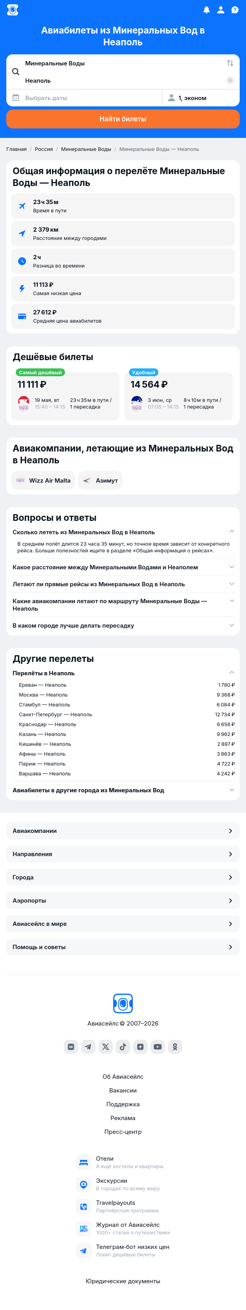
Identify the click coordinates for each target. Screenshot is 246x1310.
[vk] (71, 1047)
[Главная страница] (12, 10)
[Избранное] (206, 10)
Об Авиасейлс (123, 1076)
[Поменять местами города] (230, 63)
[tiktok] (123, 1047)
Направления (123, 854)
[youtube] (157, 1047)
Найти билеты (123, 119)
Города (123, 877)
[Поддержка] (235, 10)
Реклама (122, 1118)
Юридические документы (123, 1281)
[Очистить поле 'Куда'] (230, 80)
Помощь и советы (123, 947)
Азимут (100, 480)
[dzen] (140, 1047)
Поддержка (123, 1104)
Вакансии (123, 1090)
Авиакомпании (123, 830)
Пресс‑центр (123, 1131)
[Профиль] (221, 10)
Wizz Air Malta (43, 480)
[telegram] (88, 1047)
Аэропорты (123, 900)
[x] (105, 1047)
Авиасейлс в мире (123, 923)
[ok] (175, 1047)
